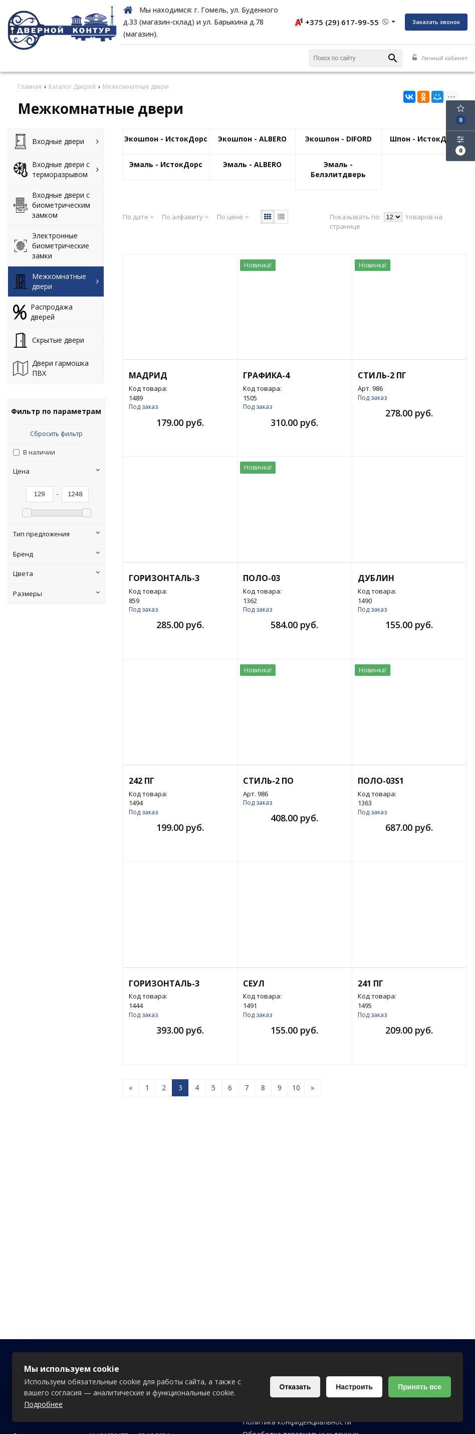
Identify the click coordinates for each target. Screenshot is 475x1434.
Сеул (254, 983)
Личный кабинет (439, 58)
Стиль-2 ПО (268, 780)
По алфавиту (185, 216)
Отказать (295, 1387)
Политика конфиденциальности (297, 1421)
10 (296, 1087)
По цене (233, 216)
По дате (138, 216)
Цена (56, 471)
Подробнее (43, 1404)
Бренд (56, 553)
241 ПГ (370, 983)
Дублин (376, 578)
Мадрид (148, 375)
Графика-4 (266, 375)
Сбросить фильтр (56, 433)
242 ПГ (141, 780)
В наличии (39, 452)
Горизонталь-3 (164, 578)
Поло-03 (261, 578)
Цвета (56, 573)
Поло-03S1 (381, 780)
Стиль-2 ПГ (382, 375)
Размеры (56, 593)
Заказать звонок (436, 22)
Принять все (419, 1387)
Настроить (354, 1387)
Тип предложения (56, 533)
